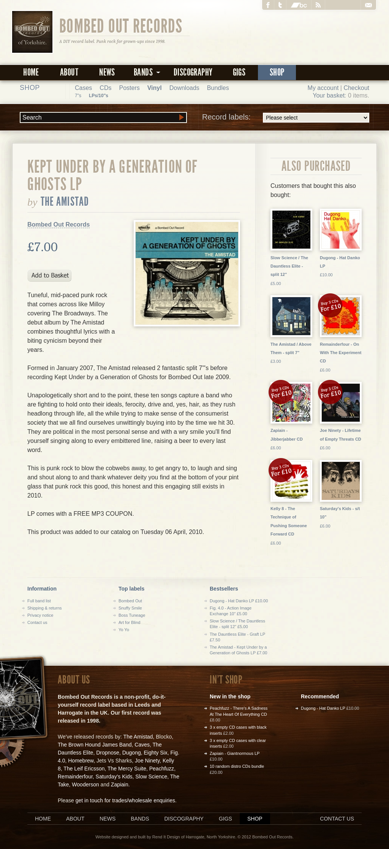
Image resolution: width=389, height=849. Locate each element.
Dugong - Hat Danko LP (323, 708)
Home (31, 72)
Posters (129, 88)
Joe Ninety (147, 761)
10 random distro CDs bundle (237, 766)
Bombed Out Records (121, 25)
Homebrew (80, 761)
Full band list (39, 601)
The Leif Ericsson (83, 769)
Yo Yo (124, 629)
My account (323, 88)
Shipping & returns (44, 608)
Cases (83, 88)
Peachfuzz (161, 769)
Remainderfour (75, 776)
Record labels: (285, 118)
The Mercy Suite (127, 769)
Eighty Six (155, 753)
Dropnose (107, 753)
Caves (142, 745)
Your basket (329, 95)
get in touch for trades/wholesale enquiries (125, 800)
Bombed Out (130, 601)
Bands (140, 819)
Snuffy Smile (130, 608)
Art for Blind (129, 622)
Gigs (239, 72)
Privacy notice (40, 615)
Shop (277, 72)
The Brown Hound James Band (95, 745)
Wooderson (85, 784)
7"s (78, 95)
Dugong (131, 753)
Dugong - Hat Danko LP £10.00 (239, 601)
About (69, 72)
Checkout (356, 88)
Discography (193, 72)
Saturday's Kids (114, 776)
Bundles (218, 88)
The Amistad (65, 201)
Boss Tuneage (132, 615)
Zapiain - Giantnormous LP (234, 753)
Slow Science (151, 776)
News (107, 72)
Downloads (184, 88)
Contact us (37, 622)
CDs (105, 88)
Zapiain (119, 784)
